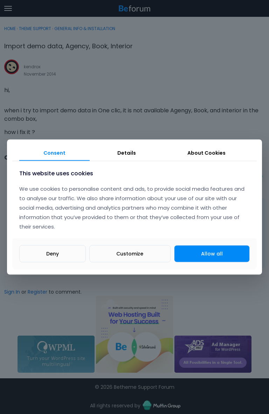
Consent (54, 152)
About (206, 152)
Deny (52, 253)
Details (126, 152)
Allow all (212, 253)
